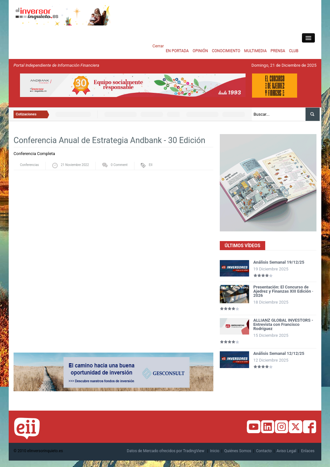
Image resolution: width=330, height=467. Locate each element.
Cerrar (158, 46)
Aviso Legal (286, 451)
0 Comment (119, 165)
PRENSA (277, 51)
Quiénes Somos (237, 451)
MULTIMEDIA (255, 51)
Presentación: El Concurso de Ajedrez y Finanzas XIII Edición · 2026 (283, 291)
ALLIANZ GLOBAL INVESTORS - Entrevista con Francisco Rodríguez (283, 324)
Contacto (264, 451)
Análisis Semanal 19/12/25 (278, 262)
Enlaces (308, 451)
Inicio (214, 451)
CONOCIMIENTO (226, 51)
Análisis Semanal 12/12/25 (278, 353)
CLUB (293, 51)
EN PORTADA (177, 51)
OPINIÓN (200, 51)
